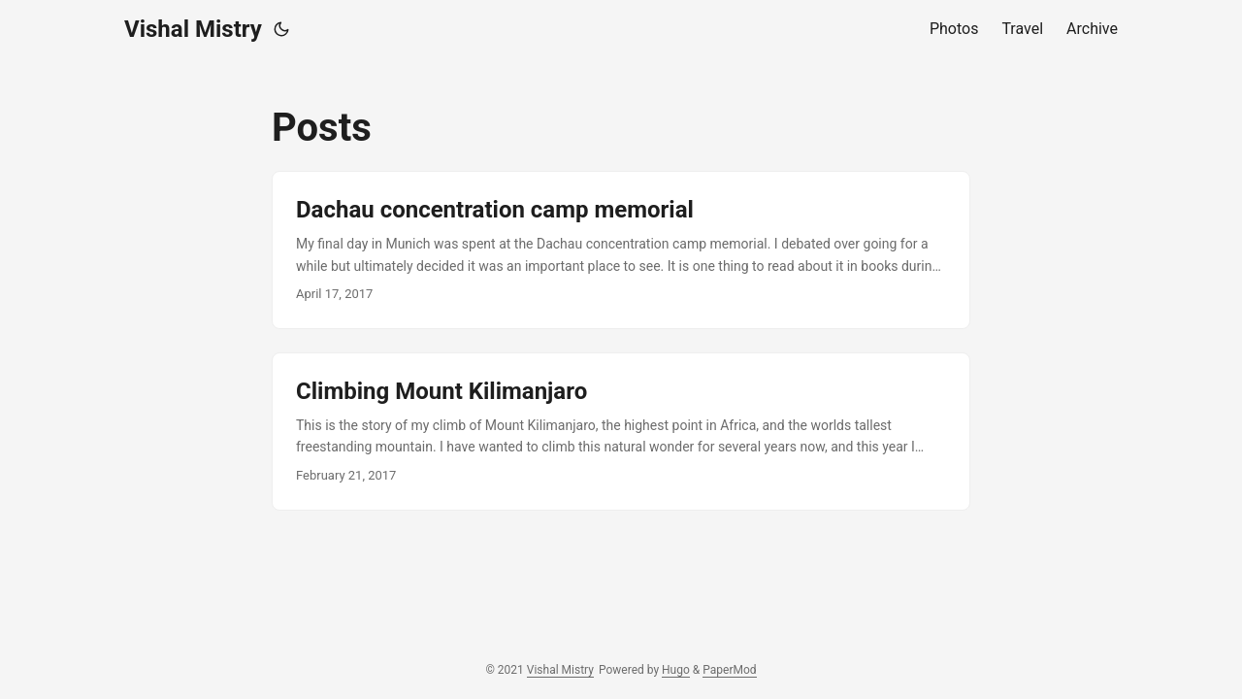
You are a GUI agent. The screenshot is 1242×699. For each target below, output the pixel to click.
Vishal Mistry (193, 29)
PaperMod (729, 670)
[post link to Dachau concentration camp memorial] (621, 250)
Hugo (676, 670)
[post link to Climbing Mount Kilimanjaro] (621, 431)
